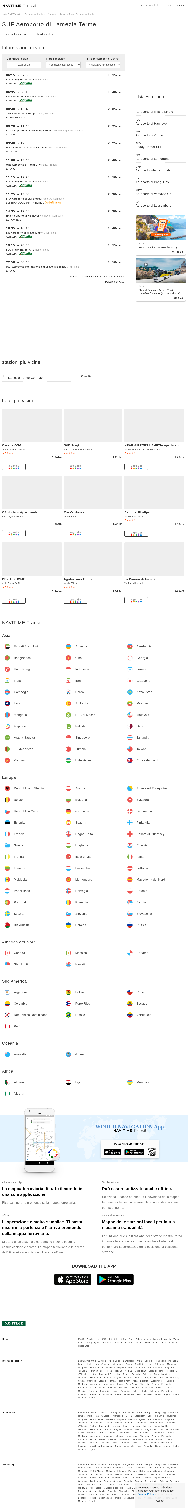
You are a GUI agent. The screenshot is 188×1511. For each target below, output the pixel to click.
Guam (158, 1394)
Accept (160, 1500)
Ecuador (82, 1394)
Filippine (121, 1367)
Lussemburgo (157, 1381)
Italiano (138, 1342)
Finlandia (128, 1377)
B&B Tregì (71, 445)
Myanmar (171, 1364)
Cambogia (118, 1364)
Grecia (81, 1381)
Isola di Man (124, 1381)
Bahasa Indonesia (162, 1339)
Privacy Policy (145, 1494)
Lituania (144, 1381)
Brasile (118, 1394)
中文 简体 (113, 1339)
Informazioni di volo (152, 5)
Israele (81, 1364)
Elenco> (115, 58)
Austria (93, 1374)
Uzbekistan (140, 1371)
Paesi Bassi (131, 1384)
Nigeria (92, 1398)
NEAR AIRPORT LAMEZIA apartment (151, 445)
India (89, 1364)
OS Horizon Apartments (20, 512)
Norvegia (144, 1384)
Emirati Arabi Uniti (87, 1361)
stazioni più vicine (16, 34)
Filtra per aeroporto (103, 58)
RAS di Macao (97, 1367)
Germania (83, 1377)
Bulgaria (136, 1374)
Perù (139, 1394)
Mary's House (74, 512)
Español (128, 1342)
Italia (135, 1381)
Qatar (142, 1367)
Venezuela (129, 1394)
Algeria (166, 1394)
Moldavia (82, 1384)
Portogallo (166, 1384)
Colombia (154, 1391)
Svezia (101, 1387)
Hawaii (115, 1391)
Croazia (102, 1381)
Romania (82, 1387)
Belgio (126, 1374)
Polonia (155, 1384)
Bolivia (136, 1391)
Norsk (163, 1342)
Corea (129, 1364)
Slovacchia (124, 1387)
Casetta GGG (12, 445)
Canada (168, 1387)
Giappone (106, 1364)
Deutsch (118, 1342)
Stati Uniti (104, 1391)
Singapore (169, 1367)
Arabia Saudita (154, 1367)
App (170, 5)
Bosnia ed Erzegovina (110, 1374)
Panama (93, 1391)
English (90, 1339)
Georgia (148, 1361)
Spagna (117, 1377)
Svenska (173, 1342)
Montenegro (95, 1384)
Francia (139, 1377)
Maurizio (82, 1398)
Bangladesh (129, 1361)
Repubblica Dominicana (100, 1394)
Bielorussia (137, 1387)
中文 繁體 (101, 1339)
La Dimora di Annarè (139, 579)
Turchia (108, 1371)
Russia (159, 1387)
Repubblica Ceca (162, 1374)
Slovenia (112, 1387)
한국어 (123, 1339)
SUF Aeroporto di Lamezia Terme (49, 24)
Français (107, 1342)
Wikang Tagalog (92, 1342)
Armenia (102, 1361)
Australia (148, 1394)
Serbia (92, 1387)
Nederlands (83, 1346)
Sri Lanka (159, 1364)
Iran (97, 1364)
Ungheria (91, 1381)
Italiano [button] (181, 5)
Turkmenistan (96, 1371)
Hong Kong (160, 1361)
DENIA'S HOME (13, 579)
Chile (144, 1391)
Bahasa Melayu (143, 1339)
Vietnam (128, 1371)
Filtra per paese (55, 58)
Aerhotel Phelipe (137, 512)
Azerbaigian (115, 1361)
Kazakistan (139, 1364)
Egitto (176, 1394)
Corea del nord (156, 1371)
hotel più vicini (45, 34)
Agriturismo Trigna (78, 579)
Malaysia (110, 1367)
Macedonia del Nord (113, 1384)
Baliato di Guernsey (169, 1377)
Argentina (125, 1391)
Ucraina (149, 1387)
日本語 (81, 1339)
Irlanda (112, 1381)
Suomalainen (151, 1342)
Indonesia (173, 1361)
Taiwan (118, 1371)
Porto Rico (166, 1391)
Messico (82, 1391)
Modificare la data (17, 58)
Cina (139, 1361)
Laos (150, 1364)
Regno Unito (151, 1377)
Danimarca (95, 1377)
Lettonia (170, 1381)
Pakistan (132, 1367)
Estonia (107, 1377)
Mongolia (82, 1367)
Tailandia (82, 1371)
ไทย (131, 1339)
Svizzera (147, 1374)
